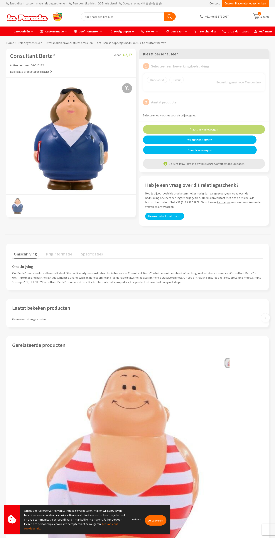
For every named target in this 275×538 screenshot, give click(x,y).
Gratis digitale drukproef (157, 480)
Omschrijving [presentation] (23, 243)
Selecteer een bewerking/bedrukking (176, 66)
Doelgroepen (120, 31)
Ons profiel (84, 469)
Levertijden (149, 486)
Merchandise (205, 31)
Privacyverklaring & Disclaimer (96, 492)
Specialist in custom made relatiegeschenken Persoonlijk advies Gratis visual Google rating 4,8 (84, 3)
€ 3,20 (25, 429)
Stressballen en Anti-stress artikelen (69, 43)
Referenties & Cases (89, 475)
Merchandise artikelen (221, 475)
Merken (148, 31)
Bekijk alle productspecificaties (31, 71)
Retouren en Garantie (155, 492)
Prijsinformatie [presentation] (54, 243)
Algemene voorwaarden (92, 486)
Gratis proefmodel (154, 475)
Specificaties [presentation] (83, 243)
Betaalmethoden (153, 497)
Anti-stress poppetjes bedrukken (118, 43)
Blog (210, 497)
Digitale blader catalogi (222, 492)
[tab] (23, 244)
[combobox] (122, 16)
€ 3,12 (87, 429)
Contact (215, 3)
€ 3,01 (150, 429)
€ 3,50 (213, 429)
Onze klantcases (235, 31)
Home (10, 43)
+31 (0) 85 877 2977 (217, 17)
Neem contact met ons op (164, 206)
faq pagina (223, 192)
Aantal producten (160, 102)
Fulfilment (263, 31)
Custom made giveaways (222, 469)
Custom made (52, 31)
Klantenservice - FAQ (155, 469)
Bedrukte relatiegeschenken (225, 486)
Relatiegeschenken (30, 43)
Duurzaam (175, 31)
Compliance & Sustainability (95, 480)
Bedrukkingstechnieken (222, 480)
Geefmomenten (86, 31)
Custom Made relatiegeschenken (245, 3)
